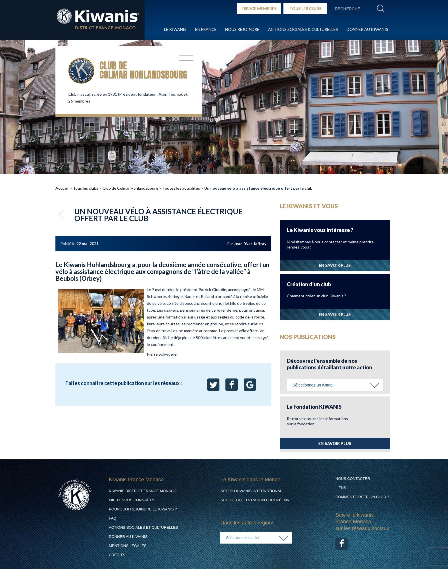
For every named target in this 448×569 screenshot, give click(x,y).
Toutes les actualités (181, 188)
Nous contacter (352, 478)
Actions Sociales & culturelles (303, 29)
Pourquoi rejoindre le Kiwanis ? (143, 509)
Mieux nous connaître (132, 500)
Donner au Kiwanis (367, 29)
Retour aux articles (62, 214)
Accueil (62, 188)
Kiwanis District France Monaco (143, 491)
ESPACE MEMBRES (259, 8)
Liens (340, 488)
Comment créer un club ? (362, 497)
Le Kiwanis (175, 29)
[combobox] (335, 385)
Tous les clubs (85, 188)
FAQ (112, 518)
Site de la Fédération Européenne (256, 500)
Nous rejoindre (242, 29)
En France (206, 29)
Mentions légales (127, 546)
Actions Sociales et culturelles (143, 527)
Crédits (117, 555)
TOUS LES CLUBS (305, 8)
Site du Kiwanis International (251, 491)
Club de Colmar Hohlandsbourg (130, 188)
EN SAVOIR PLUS (335, 265)
